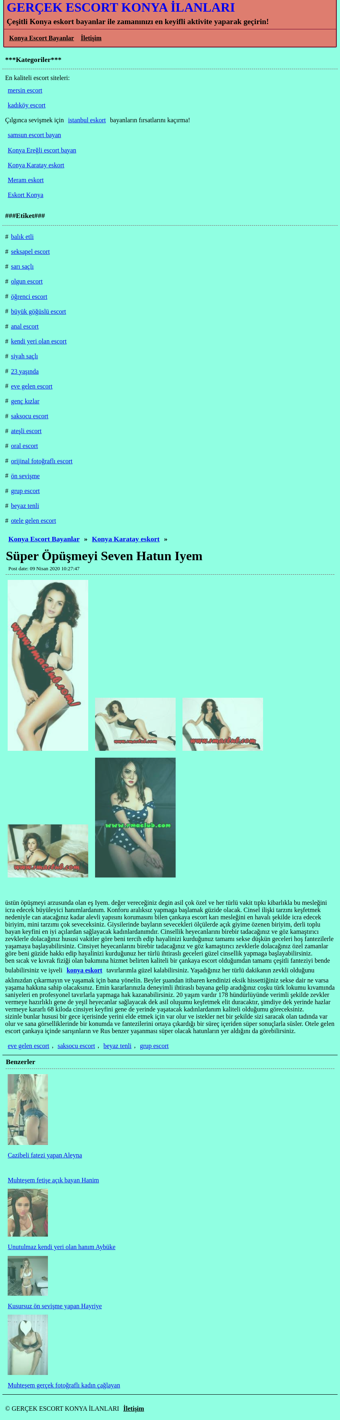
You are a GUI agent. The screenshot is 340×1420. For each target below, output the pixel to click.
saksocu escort (76, 1045)
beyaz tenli (118, 1045)
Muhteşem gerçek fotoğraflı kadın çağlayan (64, 1385)
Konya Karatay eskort (126, 539)
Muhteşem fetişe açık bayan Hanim (53, 1180)
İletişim (91, 38)
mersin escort (25, 90)
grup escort (154, 1045)
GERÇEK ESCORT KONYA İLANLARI (120, 7)
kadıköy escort (27, 105)
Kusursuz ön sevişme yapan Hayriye (55, 1306)
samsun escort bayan (34, 135)
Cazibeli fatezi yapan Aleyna (45, 1155)
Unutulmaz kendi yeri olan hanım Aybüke (61, 1246)
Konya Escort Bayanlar (41, 38)
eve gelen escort (28, 1045)
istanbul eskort (87, 120)
